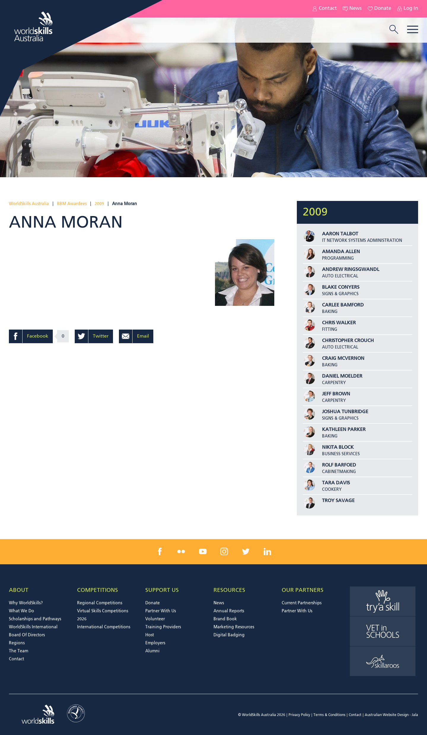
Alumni (152, 651)
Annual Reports (229, 611)
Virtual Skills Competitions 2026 (102, 615)
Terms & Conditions (329, 715)
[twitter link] (246, 551)
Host (149, 635)
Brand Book (225, 619)
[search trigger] (393, 30)
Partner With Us (160, 611)
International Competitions (103, 627)
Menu (412, 29)
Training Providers (163, 627)
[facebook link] (160, 551)
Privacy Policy (299, 715)
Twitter (101, 336)
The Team (18, 651)
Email (143, 336)
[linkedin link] (267, 551)
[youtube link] (203, 551)
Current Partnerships (301, 603)
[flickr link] (181, 551)
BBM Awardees (72, 204)
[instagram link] (224, 551)
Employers (155, 643)
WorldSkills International (33, 627)
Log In (407, 8)
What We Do (21, 611)
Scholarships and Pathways (35, 619)
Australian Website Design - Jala (391, 715)
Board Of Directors (27, 635)
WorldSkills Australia (29, 204)
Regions (17, 643)
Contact (324, 8)
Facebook (37, 336)
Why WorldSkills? (26, 603)
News (352, 8)
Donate (379, 8)
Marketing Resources (234, 627)
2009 (99, 204)
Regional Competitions (99, 603)
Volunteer (155, 619)
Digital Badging (229, 635)
